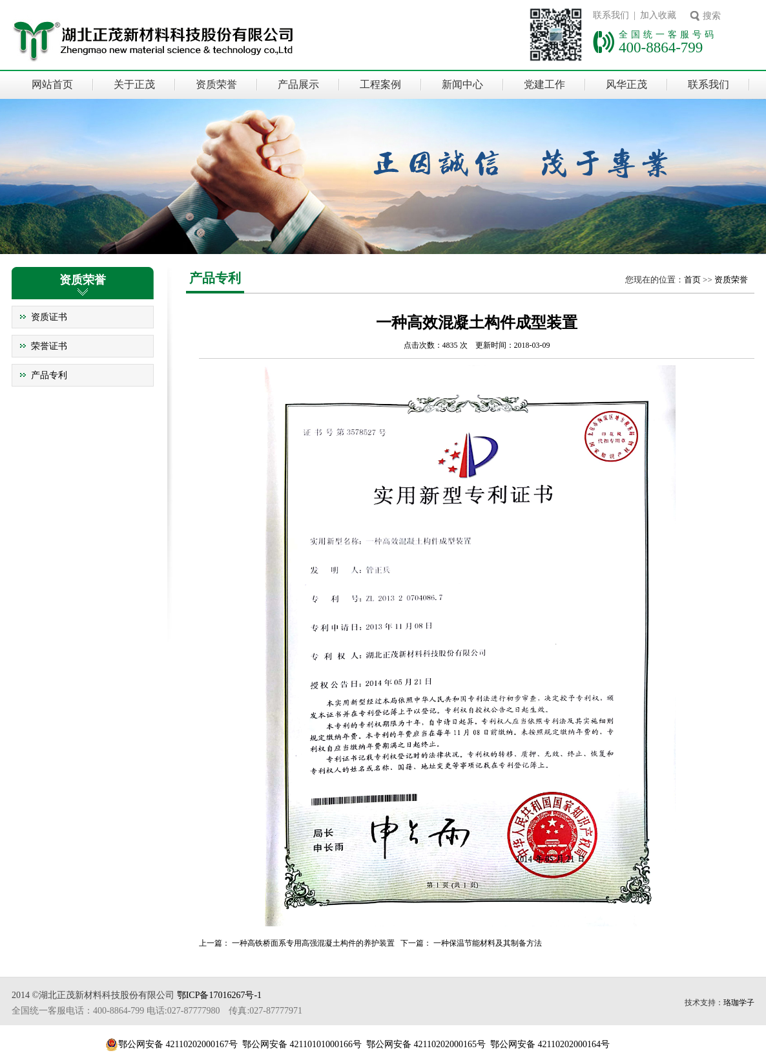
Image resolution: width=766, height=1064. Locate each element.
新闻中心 (462, 84)
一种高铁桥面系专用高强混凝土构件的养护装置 (313, 943)
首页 (692, 279)
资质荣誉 (216, 84)
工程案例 (380, 84)
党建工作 (544, 84)
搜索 (712, 16)
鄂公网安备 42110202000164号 (550, 1044)
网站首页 (52, 84)
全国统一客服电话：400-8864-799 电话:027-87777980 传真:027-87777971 (157, 1011)
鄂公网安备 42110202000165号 (426, 1044)
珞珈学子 (738, 1002)
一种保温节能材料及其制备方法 (487, 943)
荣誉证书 (49, 346)
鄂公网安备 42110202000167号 (178, 1044)
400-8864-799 (661, 47)
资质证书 (49, 317)
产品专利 (49, 375)
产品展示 (298, 84)
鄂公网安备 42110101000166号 (302, 1044)
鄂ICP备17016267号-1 (219, 995)
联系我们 (708, 84)
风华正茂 (626, 84)
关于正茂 (134, 84)
